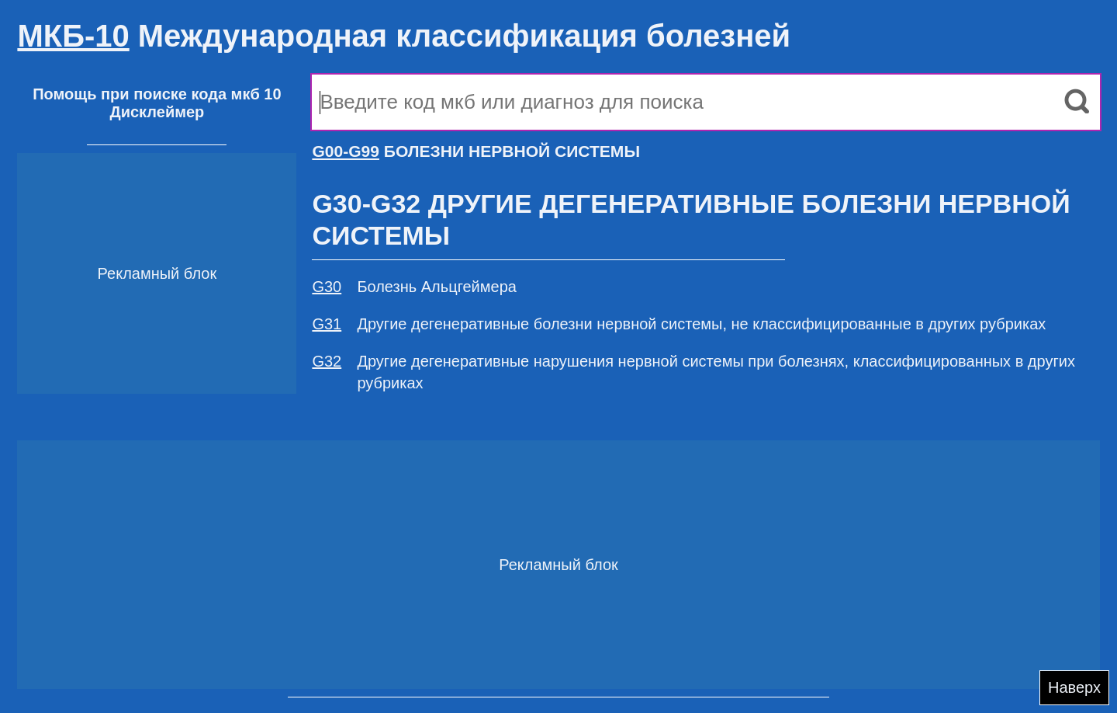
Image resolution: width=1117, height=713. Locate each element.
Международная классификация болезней (403, 36)
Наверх (1074, 687)
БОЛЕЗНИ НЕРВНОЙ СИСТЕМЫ (476, 151)
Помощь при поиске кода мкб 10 (157, 94)
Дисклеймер (156, 111)
